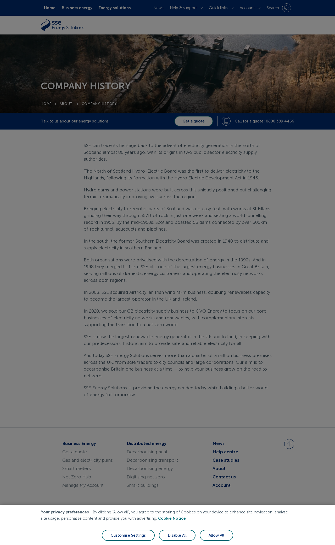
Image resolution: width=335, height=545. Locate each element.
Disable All (177, 536)
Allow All (216, 536)
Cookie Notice (172, 519)
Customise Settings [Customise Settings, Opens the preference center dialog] (128, 536)
